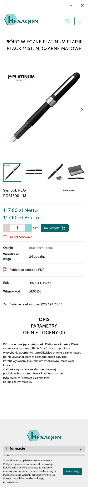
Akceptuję (72, 471)
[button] (79, 6)
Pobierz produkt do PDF (23, 269)
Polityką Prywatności (14, 464)
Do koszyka (54, 228)
